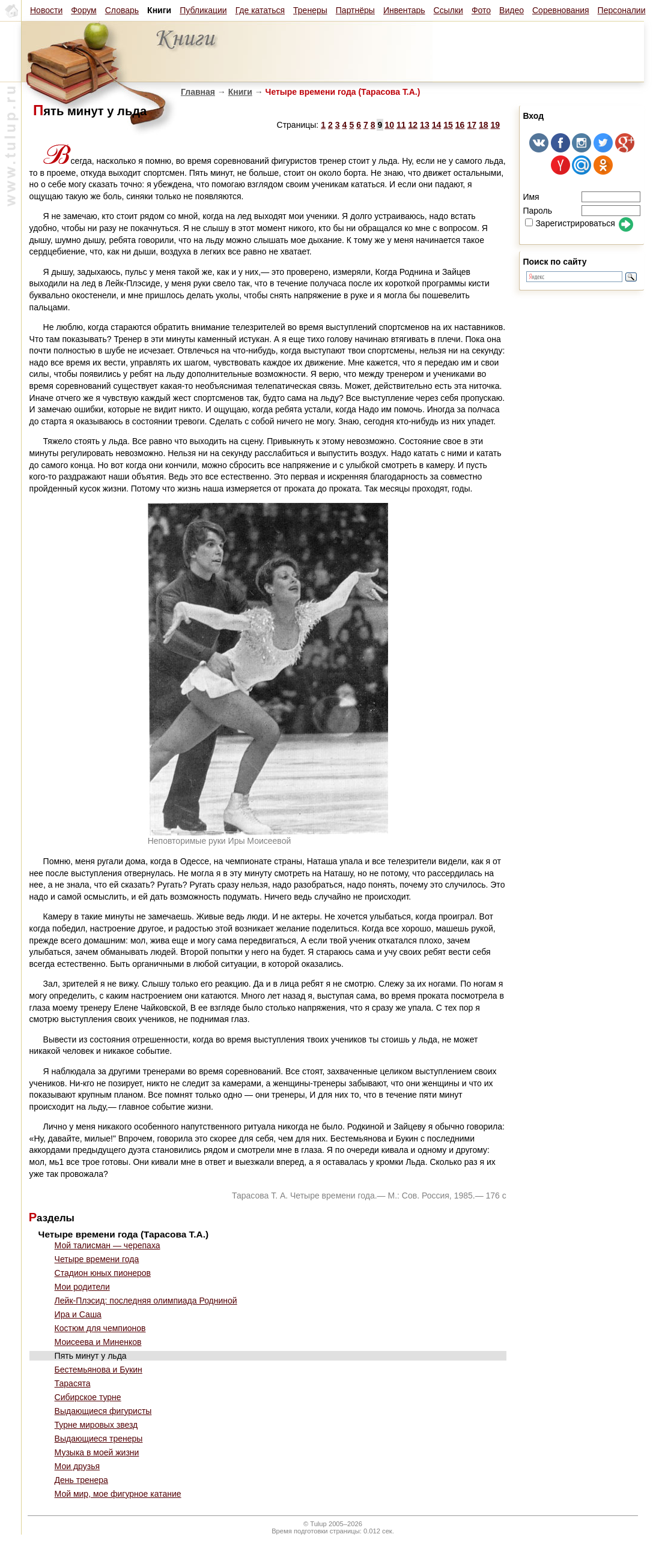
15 (448, 125)
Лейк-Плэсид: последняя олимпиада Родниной (146, 1300)
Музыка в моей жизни (97, 1452)
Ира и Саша (78, 1314)
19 (495, 125)
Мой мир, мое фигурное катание (118, 1494)
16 (460, 125)
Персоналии (622, 10)
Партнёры (355, 10)
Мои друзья (77, 1466)
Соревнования (560, 10)
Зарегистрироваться (570, 223)
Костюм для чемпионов (100, 1328)
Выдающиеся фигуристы (103, 1411)
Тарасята (73, 1383)
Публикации (203, 10)
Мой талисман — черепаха (107, 1245)
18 (483, 125)
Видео (511, 10)
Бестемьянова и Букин (98, 1369)
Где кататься (260, 10)
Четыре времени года (97, 1259)
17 (471, 125)
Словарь (122, 10)
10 (389, 125)
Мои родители (82, 1287)
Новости (46, 10)
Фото (481, 10)
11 (401, 125)
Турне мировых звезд (96, 1425)
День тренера (81, 1480)
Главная (198, 92)
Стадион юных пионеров (103, 1273)
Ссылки (448, 10)
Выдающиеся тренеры (99, 1438)
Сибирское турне (88, 1397)
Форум (84, 10)
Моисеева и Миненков (98, 1342)
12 (413, 125)
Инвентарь (404, 10)
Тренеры (310, 10)
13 (425, 125)
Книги (240, 92)
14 (437, 125)
